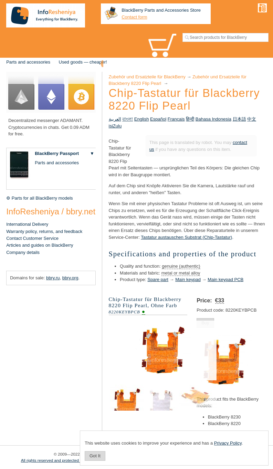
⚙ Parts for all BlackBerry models (39, 198)
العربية (115, 119)
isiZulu (115, 126)
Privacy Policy (228, 443)
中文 (251, 119)
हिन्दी (190, 119)
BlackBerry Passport (57, 153)
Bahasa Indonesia (213, 119)
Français (176, 119)
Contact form (134, 17)
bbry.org (70, 277)
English (141, 119)
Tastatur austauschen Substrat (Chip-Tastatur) (186, 237)
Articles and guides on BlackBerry (39, 245)
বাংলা (127, 119)
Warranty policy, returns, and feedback (44, 231)
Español (158, 119)
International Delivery (27, 224)
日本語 (239, 119)
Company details (23, 252)
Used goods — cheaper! (83, 62)
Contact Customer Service (32, 238)
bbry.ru (53, 277)
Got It (95, 455)
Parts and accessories (28, 62)
